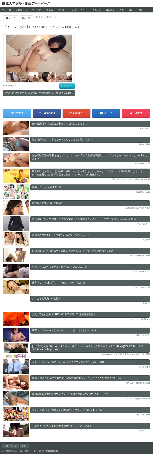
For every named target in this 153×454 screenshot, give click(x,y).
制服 (140, 10)
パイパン (96, 10)
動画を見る (67, 86)
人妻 (121, 10)
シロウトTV (21, 10)
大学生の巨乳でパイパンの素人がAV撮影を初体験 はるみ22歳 (38, 92)
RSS (24, 446)
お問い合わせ (10, 446)
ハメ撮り (62, 10)
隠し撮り (110, 10)
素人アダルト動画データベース (28, 3)
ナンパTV (37, 10)
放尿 (131, 10)
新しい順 (6, 10)
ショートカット (79, 10)
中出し (49, 10)
